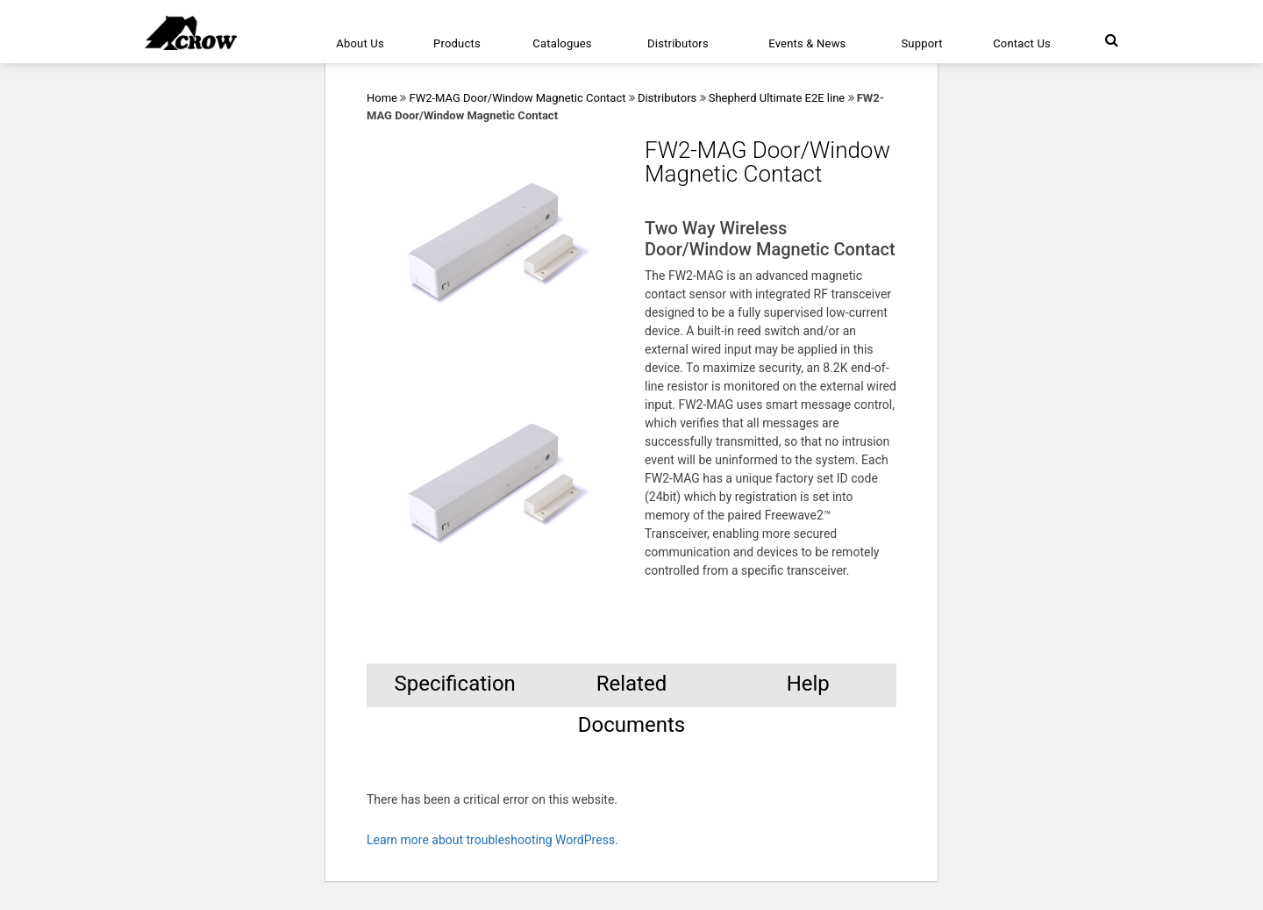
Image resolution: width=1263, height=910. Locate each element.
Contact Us (1022, 43)
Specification (454, 683)
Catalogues (562, 43)
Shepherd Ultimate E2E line (777, 97)
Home (382, 97)
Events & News (807, 43)
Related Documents (632, 689)
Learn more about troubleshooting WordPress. (492, 840)
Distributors (678, 43)
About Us (360, 43)
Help (808, 683)
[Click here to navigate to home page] (191, 33)
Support (921, 43)
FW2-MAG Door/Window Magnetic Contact (517, 97)
